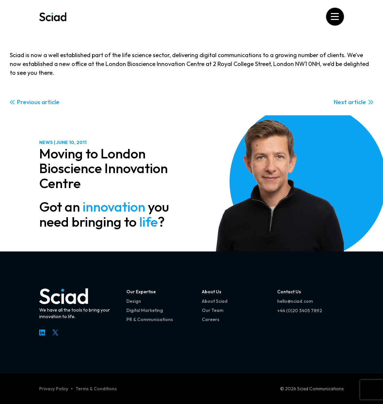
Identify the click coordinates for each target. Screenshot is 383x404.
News (46, 142)
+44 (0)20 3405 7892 (299, 311)
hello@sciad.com (295, 301)
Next (340, 102)
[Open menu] (335, 16)
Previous (28, 102)
